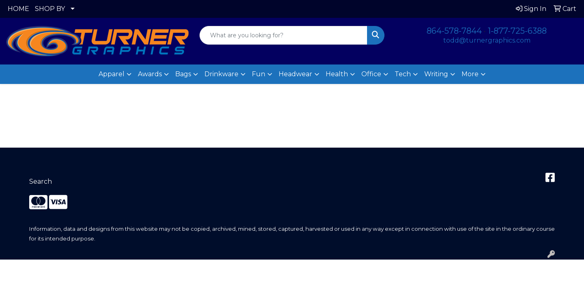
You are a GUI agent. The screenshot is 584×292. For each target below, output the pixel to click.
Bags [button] (183, 74)
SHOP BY (50, 9)
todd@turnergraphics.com (486, 40)
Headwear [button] (295, 74)
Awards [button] (150, 74)
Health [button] (337, 74)
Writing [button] (436, 74)
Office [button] (371, 74)
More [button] (470, 74)
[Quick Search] (283, 35)
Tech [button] (403, 74)
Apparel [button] (112, 74)
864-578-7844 (454, 31)
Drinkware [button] (221, 74)
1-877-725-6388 (517, 31)
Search (40, 181)
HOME (18, 9)
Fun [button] (258, 74)
